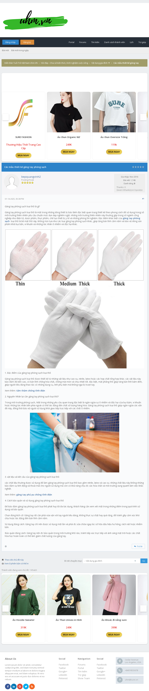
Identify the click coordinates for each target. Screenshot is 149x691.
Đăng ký (27, 42)
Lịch (131, 42)
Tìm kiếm (95, 42)
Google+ (101, 671)
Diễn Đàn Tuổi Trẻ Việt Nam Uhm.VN (21, 63)
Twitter (100, 668)
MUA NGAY (23, 155)
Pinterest (101, 678)
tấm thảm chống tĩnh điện (30, 390)
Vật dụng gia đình (99, 63)
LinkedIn (101, 674)
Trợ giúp (142, 42)
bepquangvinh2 (31, 176)
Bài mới (5, 50)
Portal (71, 42)
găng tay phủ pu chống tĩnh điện (34, 494)
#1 (143, 198)
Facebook (102, 664)
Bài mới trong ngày (20, 50)
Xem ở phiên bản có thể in (17, 563)
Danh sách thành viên (114, 42)
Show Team (84, 678)
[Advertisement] (74, 82)
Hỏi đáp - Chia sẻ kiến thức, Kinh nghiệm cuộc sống (64, 63)
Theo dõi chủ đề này (14, 559)
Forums (82, 42)
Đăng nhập (10, 42)
